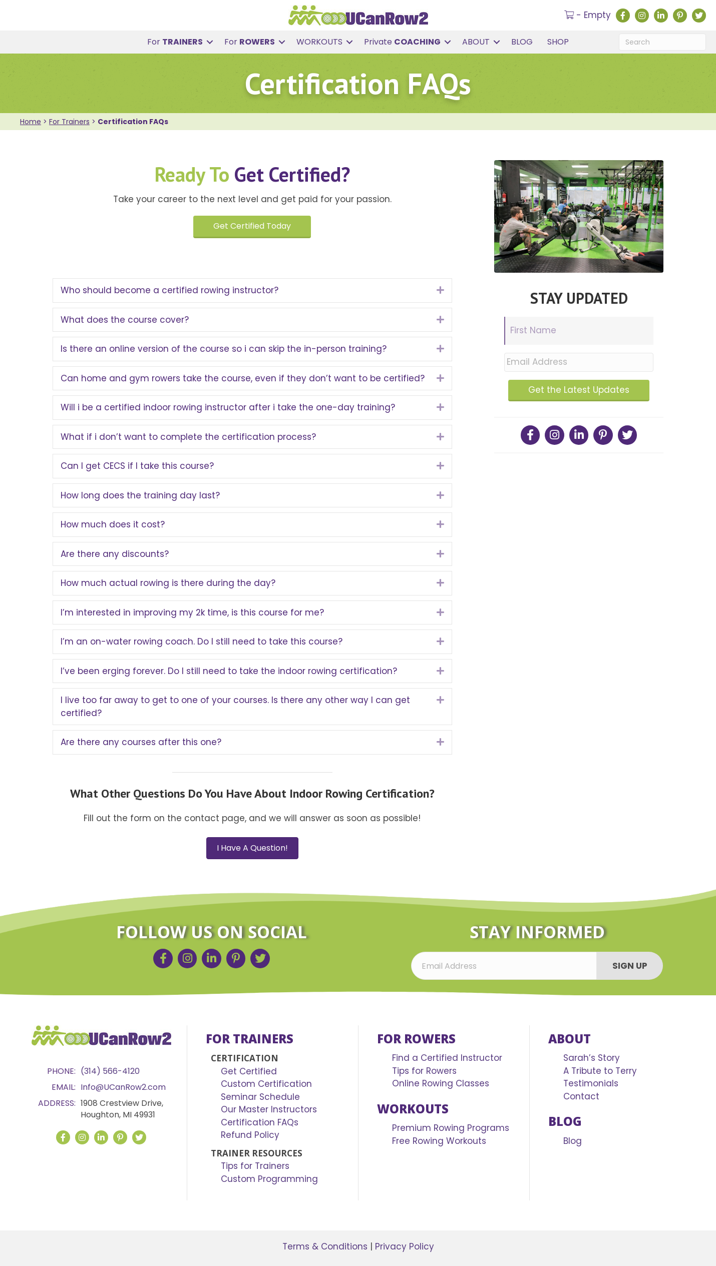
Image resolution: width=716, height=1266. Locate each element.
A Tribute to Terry (600, 1071)
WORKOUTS (319, 42)
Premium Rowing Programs (450, 1128)
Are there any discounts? (115, 554)
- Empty (587, 15)
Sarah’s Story (591, 1058)
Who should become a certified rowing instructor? (169, 290)
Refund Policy (250, 1135)
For (175, 42)
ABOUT (476, 42)
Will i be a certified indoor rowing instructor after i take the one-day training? (228, 407)
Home (30, 122)
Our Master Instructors (269, 1109)
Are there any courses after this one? (141, 742)
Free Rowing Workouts (439, 1141)
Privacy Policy (404, 1246)
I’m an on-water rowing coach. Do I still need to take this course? (201, 642)
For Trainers (69, 122)
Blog (572, 1141)
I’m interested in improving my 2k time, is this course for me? (192, 612)
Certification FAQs (259, 1122)
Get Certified (249, 1071)
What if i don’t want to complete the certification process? (188, 437)
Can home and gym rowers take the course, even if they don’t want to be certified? (243, 378)
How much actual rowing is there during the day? (168, 583)
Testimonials (590, 1083)
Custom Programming (269, 1179)
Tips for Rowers (424, 1071)
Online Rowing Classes (440, 1083)
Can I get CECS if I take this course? (137, 466)
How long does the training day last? (140, 495)
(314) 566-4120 (110, 1071)
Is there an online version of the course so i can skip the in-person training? (224, 349)
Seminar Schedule (260, 1097)
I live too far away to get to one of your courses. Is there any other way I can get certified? (235, 706)
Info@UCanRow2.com (123, 1087)
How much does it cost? (113, 524)
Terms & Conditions (325, 1246)
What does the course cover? (125, 320)
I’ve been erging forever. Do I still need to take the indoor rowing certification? (229, 671)
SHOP (558, 42)
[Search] (662, 42)
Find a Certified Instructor (447, 1058)
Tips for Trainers (255, 1166)
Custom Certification (266, 1084)
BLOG (522, 42)
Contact (581, 1096)
